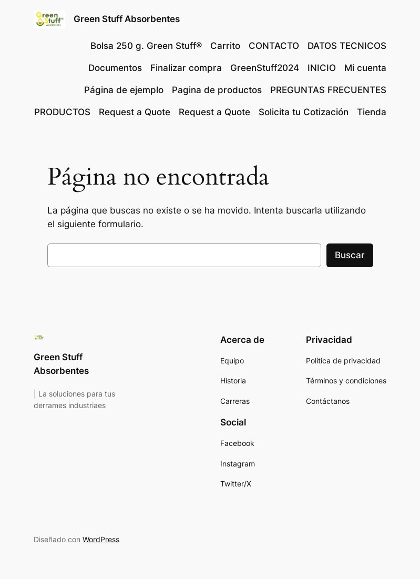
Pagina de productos (217, 90)
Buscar (350, 255)
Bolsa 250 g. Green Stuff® (146, 45)
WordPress (101, 539)
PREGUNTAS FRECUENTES (328, 90)
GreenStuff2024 (264, 68)
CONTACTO (274, 45)
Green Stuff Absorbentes (127, 19)
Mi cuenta (365, 68)
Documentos (115, 68)
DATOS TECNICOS (347, 45)
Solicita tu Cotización (304, 112)
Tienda (371, 112)
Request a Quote (134, 112)
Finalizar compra (186, 68)
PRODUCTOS (62, 112)
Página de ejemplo (123, 90)
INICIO (322, 68)
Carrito (225, 45)
